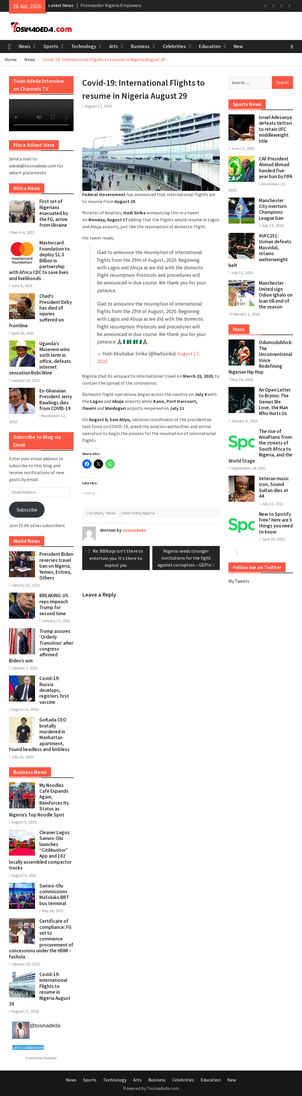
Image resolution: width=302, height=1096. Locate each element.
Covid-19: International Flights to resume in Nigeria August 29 (39, 989)
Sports (50, 46)
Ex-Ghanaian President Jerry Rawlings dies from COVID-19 (55, 400)
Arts (113, 46)
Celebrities (174, 46)
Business (140, 46)
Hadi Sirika (131, 513)
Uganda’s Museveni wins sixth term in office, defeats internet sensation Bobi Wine (40, 358)
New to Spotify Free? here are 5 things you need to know (276, 523)
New (238, 46)
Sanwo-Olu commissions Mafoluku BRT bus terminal (54, 895)
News (24, 46)
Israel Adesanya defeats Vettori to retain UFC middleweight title (275, 129)
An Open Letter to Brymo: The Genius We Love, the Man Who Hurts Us (275, 402)
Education (210, 46)
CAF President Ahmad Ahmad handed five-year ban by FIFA (275, 168)
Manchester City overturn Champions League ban (273, 209)
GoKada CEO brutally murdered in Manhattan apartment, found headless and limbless (39, 734)
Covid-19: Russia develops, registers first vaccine (54, 690)
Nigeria (148, 513)
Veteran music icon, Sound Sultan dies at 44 (274, 487)
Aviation (96, 513)
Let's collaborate (28, 1047)
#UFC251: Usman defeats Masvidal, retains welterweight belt (259, 250)
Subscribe (27, 509)
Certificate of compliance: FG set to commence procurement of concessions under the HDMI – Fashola (41, 939)
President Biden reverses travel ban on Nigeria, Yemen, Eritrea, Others (56, 566)
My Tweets (238, 581)
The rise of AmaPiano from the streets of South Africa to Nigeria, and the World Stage (260, 446)
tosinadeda (134, 530)
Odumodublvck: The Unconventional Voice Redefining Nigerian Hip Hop (260, 357)
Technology (83, 46)
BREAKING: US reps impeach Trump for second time (53, 604)
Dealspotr (50, 1058)
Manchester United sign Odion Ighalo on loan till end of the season (275, 295)
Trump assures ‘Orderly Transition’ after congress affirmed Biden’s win (41, 646)
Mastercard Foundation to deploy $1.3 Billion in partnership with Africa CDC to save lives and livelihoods (39, 260)
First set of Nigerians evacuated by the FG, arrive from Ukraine (53, 213)
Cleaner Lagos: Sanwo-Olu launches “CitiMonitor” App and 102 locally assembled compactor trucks (40, 850)
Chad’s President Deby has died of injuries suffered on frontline (40, 311)
